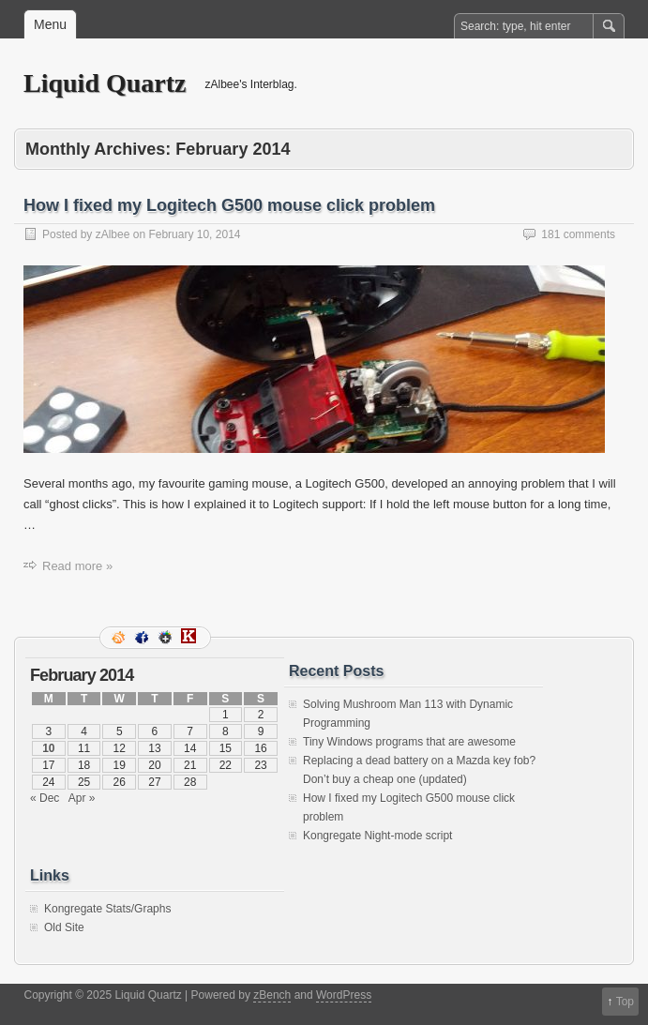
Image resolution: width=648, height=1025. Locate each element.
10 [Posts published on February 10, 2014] (48, 748)
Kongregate (190, 637)
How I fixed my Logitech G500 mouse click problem (229, 205)
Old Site (64, 927)
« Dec (44, 798)
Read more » (77, 566)
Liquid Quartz (104, 83)
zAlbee (113, 234)
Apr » (82, 798)
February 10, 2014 (194, 234)
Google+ (167, 637)
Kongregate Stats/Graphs (107, 908)
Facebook (143, 637)
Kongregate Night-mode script (377, 835)
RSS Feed (120, 637)
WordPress (343, 995)
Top (625, 1001)
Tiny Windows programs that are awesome (409, 741)
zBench (272, 995)
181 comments (578, 234)
